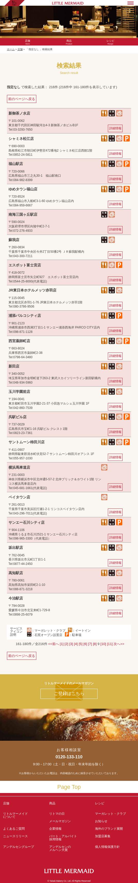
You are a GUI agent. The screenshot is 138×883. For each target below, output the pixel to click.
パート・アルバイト (69, 837)
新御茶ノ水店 (19, 113)
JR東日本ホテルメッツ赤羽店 (32, 290)
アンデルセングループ (23, 848)
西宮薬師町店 (19, 341)
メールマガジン (60, 821)
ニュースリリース (15, 836)
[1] (62, 644)
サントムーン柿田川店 (26, 442)
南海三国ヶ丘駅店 (22, 214)
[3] (71, 644)
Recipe (110, 42)
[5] (81, 644)
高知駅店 (15, 573)
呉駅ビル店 (17, 417)
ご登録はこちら (69, 693)
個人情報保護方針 (107, 847)
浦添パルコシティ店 (24, 315)
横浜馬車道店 (19, 467)
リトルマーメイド (23, 815)
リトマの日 (57, 813)
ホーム (11, 49)
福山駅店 (15, 164)
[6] (85, 644)
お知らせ (101, 821)
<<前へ (53, 644)
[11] (110, 644)
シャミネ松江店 (21, 139)
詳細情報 (115, 128)
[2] (66, 644)
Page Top (69, 787)
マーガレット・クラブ (110, 813)
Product (69, 42)
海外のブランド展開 (109, 828)
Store (27, 42)
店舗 (20, 49)
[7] (90, 644)
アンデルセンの (69, 848)
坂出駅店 (15, 547)
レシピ (115, 805)
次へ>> (119, 644)
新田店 (13, 366)
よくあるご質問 (14, 828)
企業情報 (55, 828)
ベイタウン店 (19, 497)
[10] (103, 644)
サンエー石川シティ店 (26, 522)
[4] (76, 644)
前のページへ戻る (21, 99)
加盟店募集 (115, 837)
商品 (52, 803)
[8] (95, 644)
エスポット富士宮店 (24, 265)
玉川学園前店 (19, 392)
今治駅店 (15, 598)
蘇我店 (13, 240)
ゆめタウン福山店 (22, 189)
